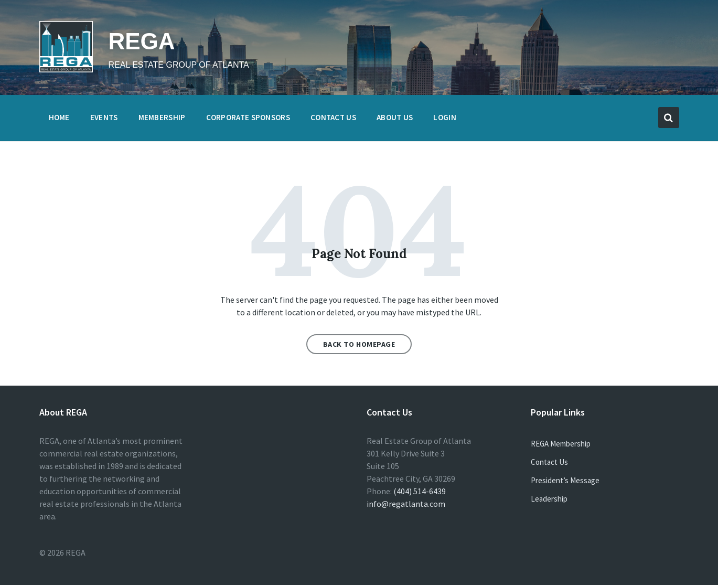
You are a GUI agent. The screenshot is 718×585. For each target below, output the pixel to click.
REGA (142, 41)
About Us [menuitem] (395, 117)
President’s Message (565, 480)
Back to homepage (359, 344)
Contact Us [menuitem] (333, 117)
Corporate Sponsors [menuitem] (248, 117)
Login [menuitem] (444, 117)
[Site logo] (66, 69)
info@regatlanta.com (406, 503)
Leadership (549, 499)
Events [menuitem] (104, 117)
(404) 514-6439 (419, 491)
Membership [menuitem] (162, 117)
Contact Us (549, 462)
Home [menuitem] (59, 117)
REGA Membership (561, 444)
